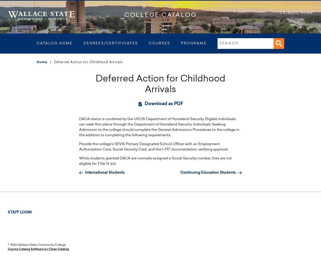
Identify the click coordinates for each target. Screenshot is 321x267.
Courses (159, 43)
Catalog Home (296, 13)
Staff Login (20, 212)
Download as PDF (164, 104)
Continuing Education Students (208, 173)
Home (44, 62)
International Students (105, 173)
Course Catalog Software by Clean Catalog (38, 249)
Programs (194, 43)
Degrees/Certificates (111, 43)
